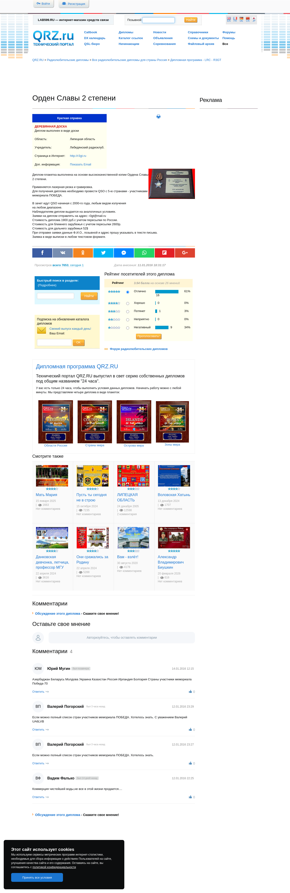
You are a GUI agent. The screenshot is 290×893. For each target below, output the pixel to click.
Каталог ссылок (131, 38)
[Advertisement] (145, 77)
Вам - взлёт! (127, 557)
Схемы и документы (203, 38)
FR (235, 21)
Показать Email (80, 164)
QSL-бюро (92, 44)
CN (248, 21)
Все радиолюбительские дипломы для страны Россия (129, 60)
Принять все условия (37, 877)
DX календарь (94, 38)
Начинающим (129, 44)
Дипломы (126, 32)
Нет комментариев (48, 508)
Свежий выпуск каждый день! (70, 328)
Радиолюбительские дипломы (68, 60)
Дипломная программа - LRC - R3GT (195, 60)
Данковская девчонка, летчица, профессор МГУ (52, 562)
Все (225, 44)
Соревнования (164, 44)
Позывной (134, 20)
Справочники (198, 32)
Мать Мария (46, 495)
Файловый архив (201, 44)
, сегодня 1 (68, 265)
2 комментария (127, 514)
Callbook (90, 32)
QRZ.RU (38, 60)
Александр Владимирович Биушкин (171, 562)
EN (229, 21)
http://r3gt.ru (78, 156)
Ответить (38, 691)
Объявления (163, 38)
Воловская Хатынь (174, 495)
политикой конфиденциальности (54, 867)
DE (241, 21)
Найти (190, 20)
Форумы (228, 32)
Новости (159, 32)
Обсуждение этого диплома (57, 613)
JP (254, 21)
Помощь (228, 38)
